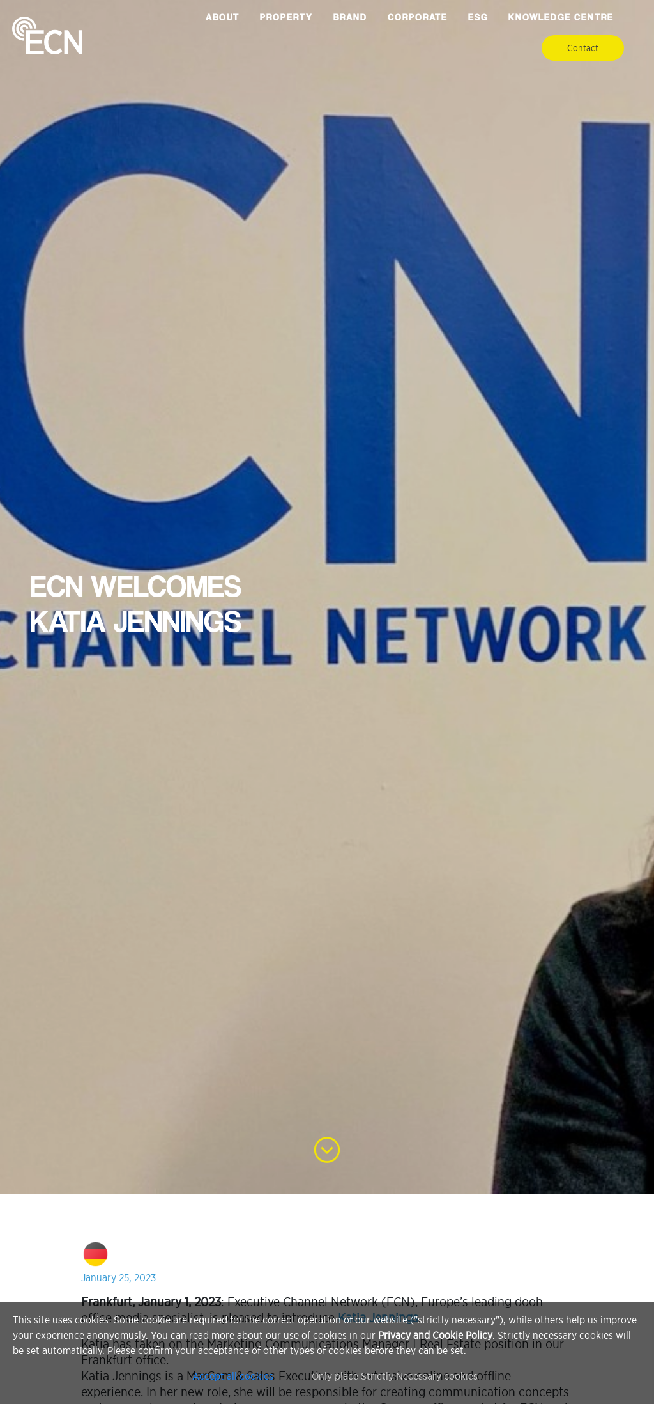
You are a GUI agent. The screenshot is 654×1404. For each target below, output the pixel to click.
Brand (350, 17)
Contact (582, 48)
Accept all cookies (232, 1375)
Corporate (418, 17)
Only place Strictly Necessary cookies (395, 1375)
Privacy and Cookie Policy (435, 1335)
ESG (478, 17)
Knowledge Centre (561, 17)
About (223, 17)
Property (286, 17)
